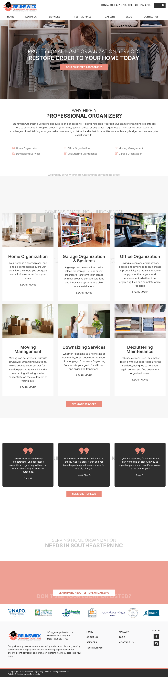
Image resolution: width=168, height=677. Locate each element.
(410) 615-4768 (142, 5)
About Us (31, 16)
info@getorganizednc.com (60, 632)
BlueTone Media (33, 674)
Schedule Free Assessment (84, 68)
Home (10, 16)
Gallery (110, 16)
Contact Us (151, 16)
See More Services (84, 404)
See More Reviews (84, 493)
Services (54, 16)
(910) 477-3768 (117, 5)
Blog (129, 16)
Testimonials (82, 16)
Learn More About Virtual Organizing (84, 592)
